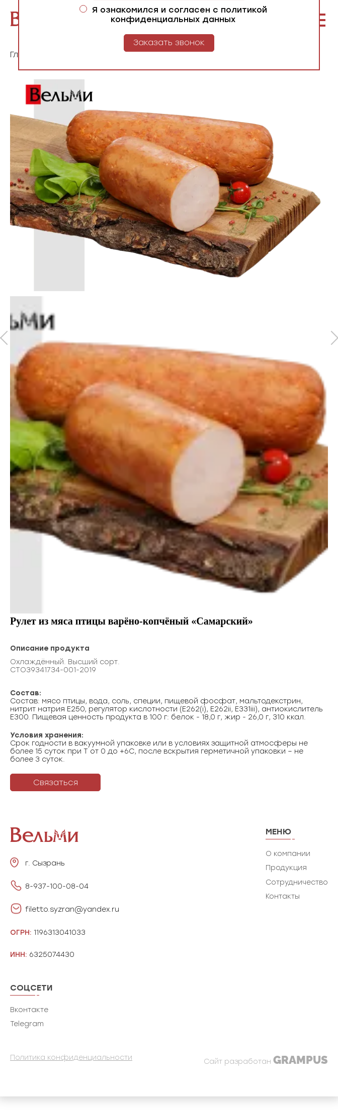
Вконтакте (29, 1010)
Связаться (55, 782)
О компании (288, 853)
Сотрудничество (297, 882)
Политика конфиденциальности (71, 1058)
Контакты (283, 896)
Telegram (27, 1024)
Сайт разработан (266, 1060)
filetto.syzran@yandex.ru (72, 910)
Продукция (286, 868)
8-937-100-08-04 (57, 887)
